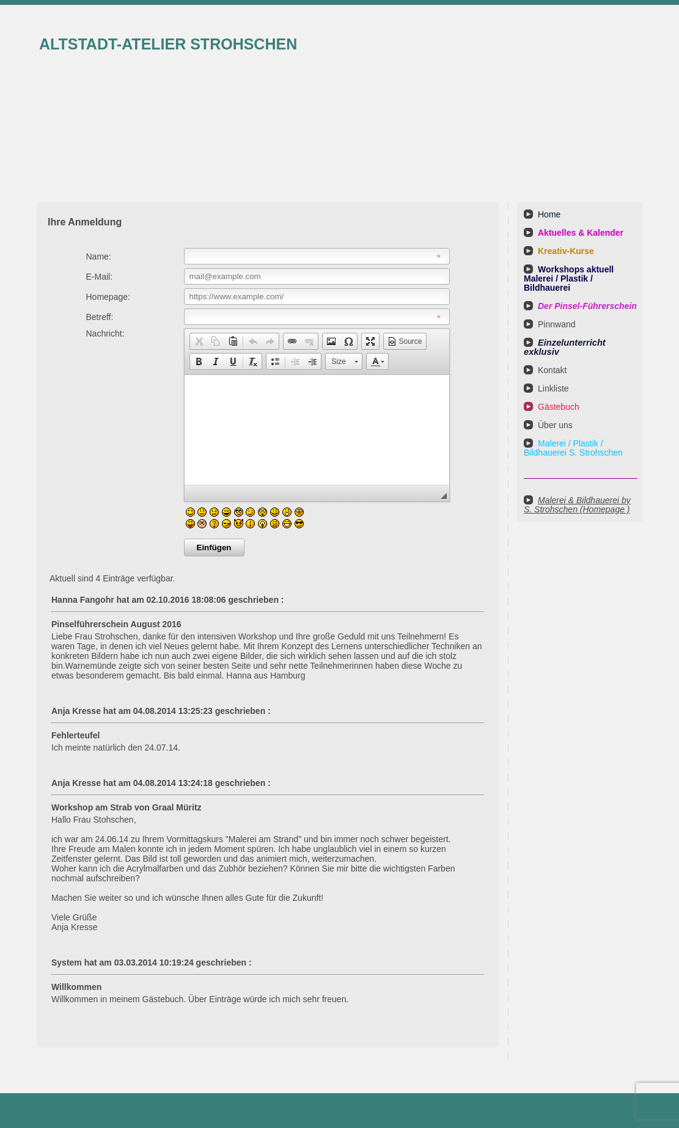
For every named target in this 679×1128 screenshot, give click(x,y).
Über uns (555, 425)
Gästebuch (558, 407)
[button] (198, 341)
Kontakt (552, 370)
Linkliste (553, 388)
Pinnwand (557, 324)
